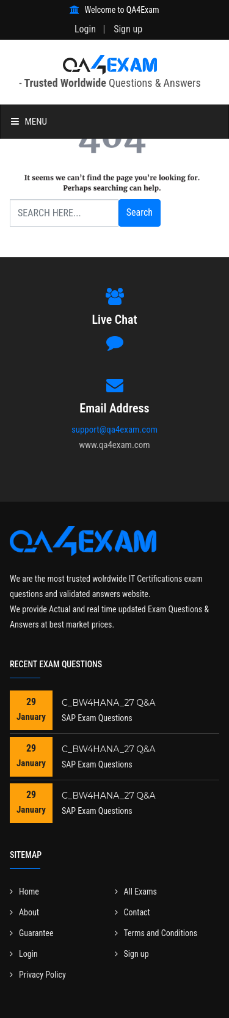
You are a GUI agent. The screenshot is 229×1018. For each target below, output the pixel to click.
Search (139, 212)
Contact (132, 912)
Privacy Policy (38, 975)
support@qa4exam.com (114, 429)
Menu (29, 121)
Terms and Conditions (156, 933)
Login (85, 29)
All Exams (136, 891)
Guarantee (32, 933)
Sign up (128, 29)
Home (24, 891)
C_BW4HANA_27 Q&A (109, 702)
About (24, 912)
